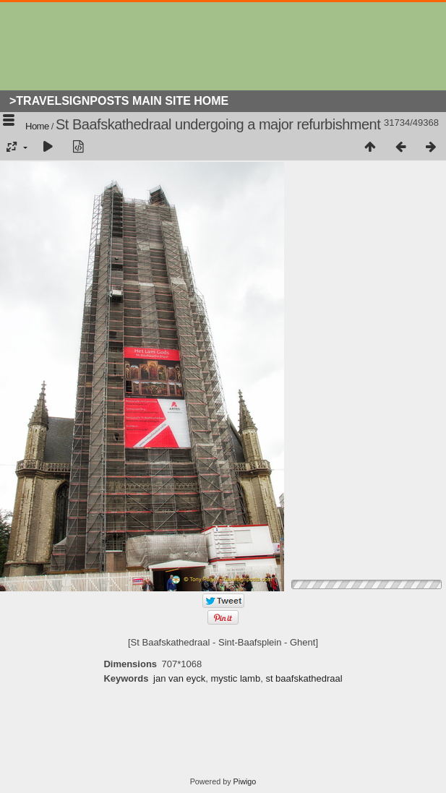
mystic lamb (236, 678)
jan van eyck (179, 678)
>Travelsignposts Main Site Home (118, 101)
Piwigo (245, 781)
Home (37, 126)
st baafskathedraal (303, 678)
